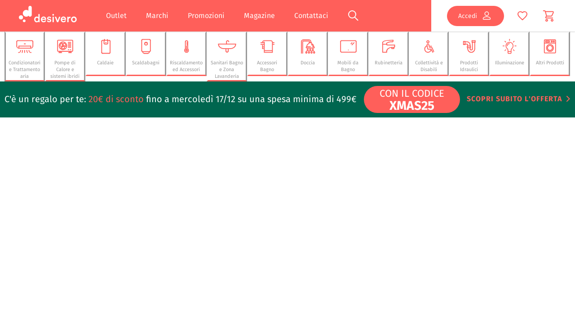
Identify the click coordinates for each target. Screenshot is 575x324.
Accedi (475, 16)
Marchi (157, 15)
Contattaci (311, 15)
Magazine (259, 15)
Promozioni (206, 15)
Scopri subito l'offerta (514, 99)
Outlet (116, 15)
